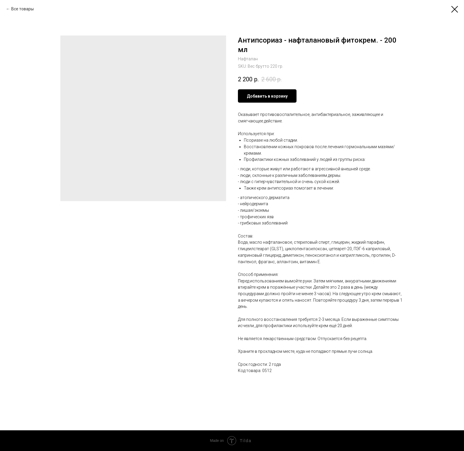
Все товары (22, 9)
